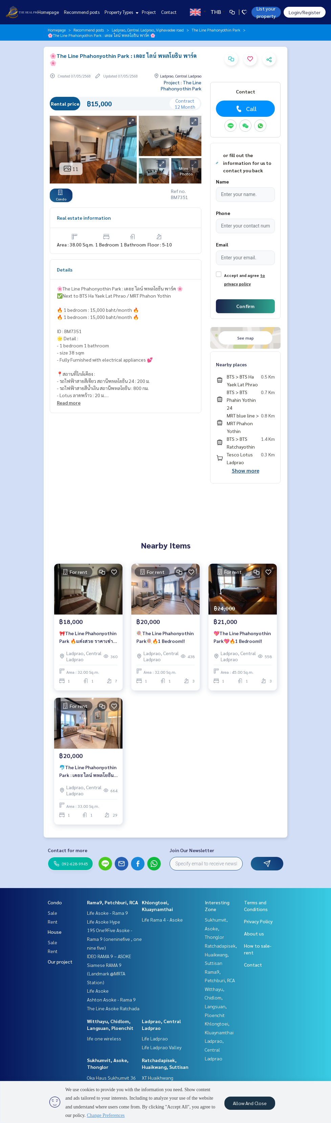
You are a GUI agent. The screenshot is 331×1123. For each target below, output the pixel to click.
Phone (223, 213)
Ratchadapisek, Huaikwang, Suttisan (221, 954)
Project (149, 12)
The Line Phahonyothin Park (216, 30)
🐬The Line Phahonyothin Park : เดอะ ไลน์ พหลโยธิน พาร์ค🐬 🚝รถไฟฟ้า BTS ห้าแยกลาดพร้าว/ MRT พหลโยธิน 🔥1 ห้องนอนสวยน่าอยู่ (88, 771)
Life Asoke (98, 991)
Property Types (121, 12)
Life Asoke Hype (103, 922)
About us (254, 933)
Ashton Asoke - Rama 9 (111, 999)
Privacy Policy (258, 921)
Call (246, 109)
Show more (245, 470)
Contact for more (67, 850)
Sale (52, 913)
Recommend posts (82, 12)
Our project (60, 961)
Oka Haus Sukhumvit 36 (111, 1078)
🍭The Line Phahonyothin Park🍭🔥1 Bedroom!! (165, 637)
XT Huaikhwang (157, 1078)
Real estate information (84, 218)
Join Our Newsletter (192, 850)
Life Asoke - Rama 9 (107, 913)
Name (222, 181)
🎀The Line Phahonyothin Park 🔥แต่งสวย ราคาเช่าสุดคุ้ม (87, 637)
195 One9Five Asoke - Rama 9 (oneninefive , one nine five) (114, 938)
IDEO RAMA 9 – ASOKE (109, 956)
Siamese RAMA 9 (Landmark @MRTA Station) (106, 973)
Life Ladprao (155, 1038)
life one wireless (104, 1038)
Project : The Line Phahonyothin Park (181, 85)
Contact (169, 12)
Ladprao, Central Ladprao (214, 1049)
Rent (53, 922)
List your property (266, 12)
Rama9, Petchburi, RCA (112, 902)
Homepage (48, 12)
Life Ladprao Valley (161, 1047)
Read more (69, 402)
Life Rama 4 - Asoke (162, 919)
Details (64, 269)
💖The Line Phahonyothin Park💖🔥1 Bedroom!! (242, 637)
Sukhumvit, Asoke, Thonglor (216, 928)
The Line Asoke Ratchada (113, 1008)
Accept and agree (241, 275)
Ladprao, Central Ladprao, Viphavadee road (148, 30)
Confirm (245, 306)
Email (222, 244)
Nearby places (231, 364)
